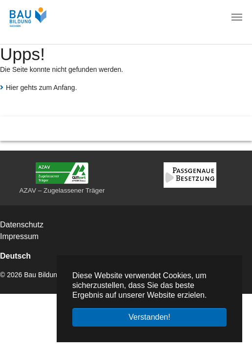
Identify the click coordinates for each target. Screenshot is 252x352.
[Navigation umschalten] (236, 17)
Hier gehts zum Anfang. (41, 87)
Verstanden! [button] (149, 317)
